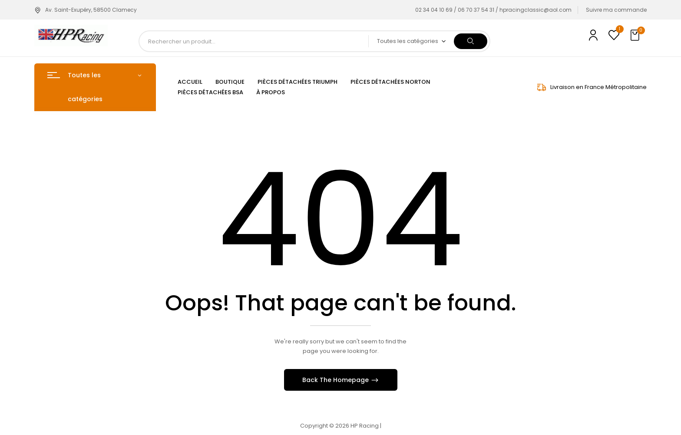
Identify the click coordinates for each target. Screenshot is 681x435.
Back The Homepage (336, 380)
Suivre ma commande (616, 9)
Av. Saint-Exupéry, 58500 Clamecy (85, 9)
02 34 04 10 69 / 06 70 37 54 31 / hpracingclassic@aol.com (493, 9)
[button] (635, 35)
